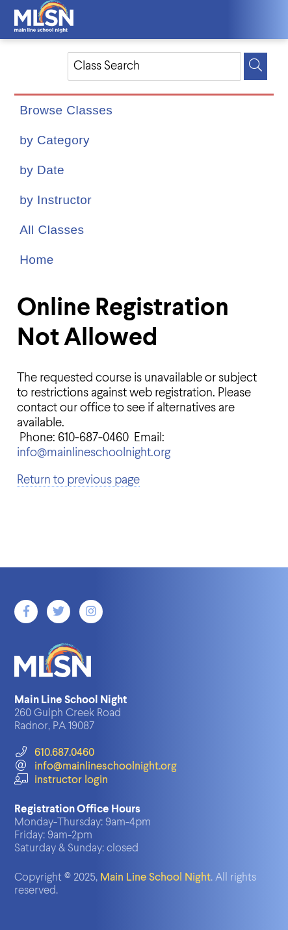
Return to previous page (78, 480)
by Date (42, 170)
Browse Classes (66, 110)
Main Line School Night (155, 877)
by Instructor (56, 200)
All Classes (52, 230)
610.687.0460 (54, 752)
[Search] (255, 66)
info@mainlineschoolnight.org (93, 452)
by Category (55, 140)
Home (37, 259)
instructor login (61, 780)
